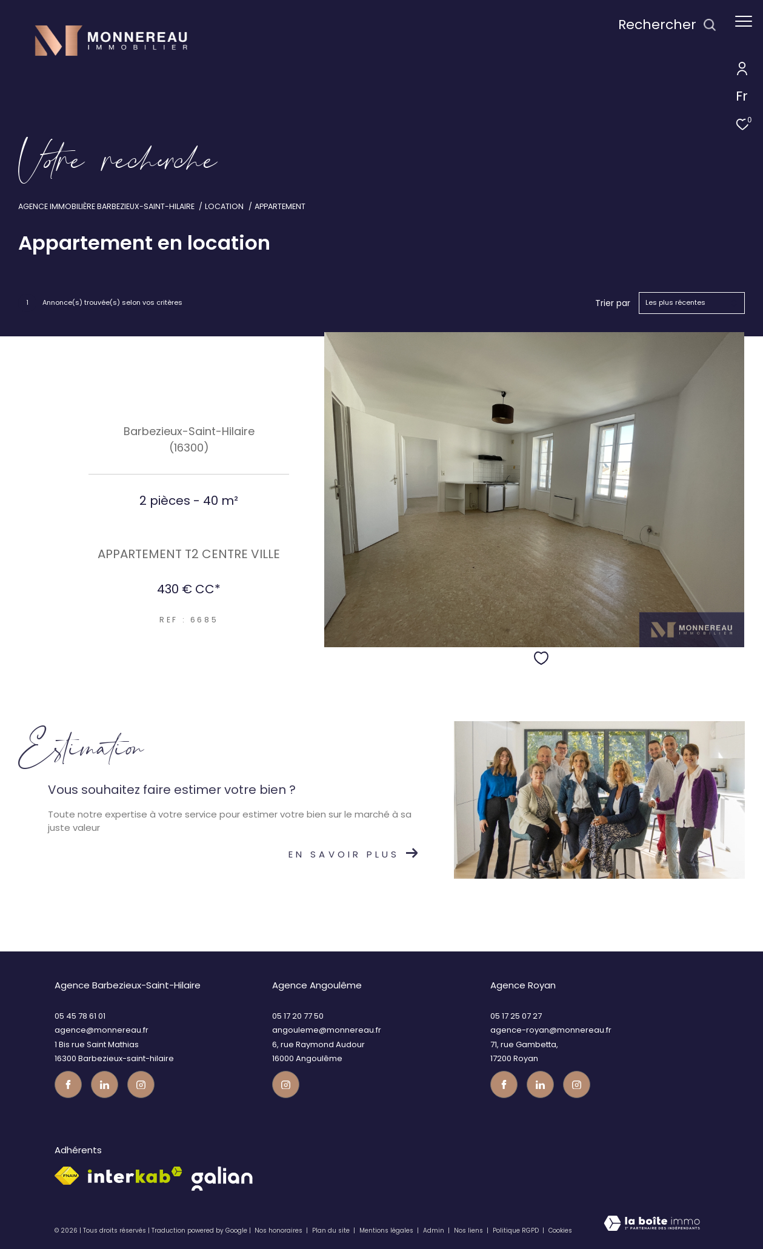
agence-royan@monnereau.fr (550, 1030)
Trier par (612, 303)
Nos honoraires (278, 1230)
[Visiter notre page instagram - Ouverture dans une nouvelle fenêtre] (141, 1084)
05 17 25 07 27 (516, 1016)
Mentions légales (387, 1230)
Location (224, 206)
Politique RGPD (516, 1230)
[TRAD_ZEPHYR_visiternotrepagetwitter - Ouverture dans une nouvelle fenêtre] (104, 1084)
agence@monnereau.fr (101, 1030)
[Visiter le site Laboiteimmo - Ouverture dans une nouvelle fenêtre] (651, 1226)
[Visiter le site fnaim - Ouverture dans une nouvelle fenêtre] (67, 1176)
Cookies (560, 1230)
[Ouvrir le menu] (743, 21)
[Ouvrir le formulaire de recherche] (667, 25)
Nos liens (469, 1230)
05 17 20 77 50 (298, 1016)
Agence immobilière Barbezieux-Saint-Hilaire (106, 206)
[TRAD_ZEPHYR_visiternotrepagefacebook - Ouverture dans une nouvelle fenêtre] (68, 1084)
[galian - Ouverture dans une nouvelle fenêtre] (222, 1179)
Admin (434, 1230)
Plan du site (332, 1230)
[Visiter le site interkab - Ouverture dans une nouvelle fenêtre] (135, 1175)
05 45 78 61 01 (80, 1016)
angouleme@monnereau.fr (326, 1030)
